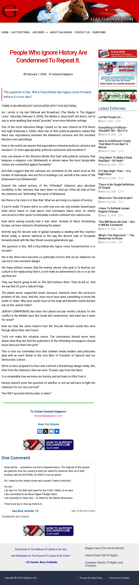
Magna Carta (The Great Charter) (104, 548)
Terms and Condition (119, 578)
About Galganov (61, 32)
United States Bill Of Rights (101, 555)
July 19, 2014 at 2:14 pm (83, 511)
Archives (40, 32)
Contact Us (82, 32)
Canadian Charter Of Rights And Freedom (104, 564)
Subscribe (99, 32)
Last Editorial (20, 32)
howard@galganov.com (48, 415)
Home (5, 32)
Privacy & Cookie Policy (91, 578)
